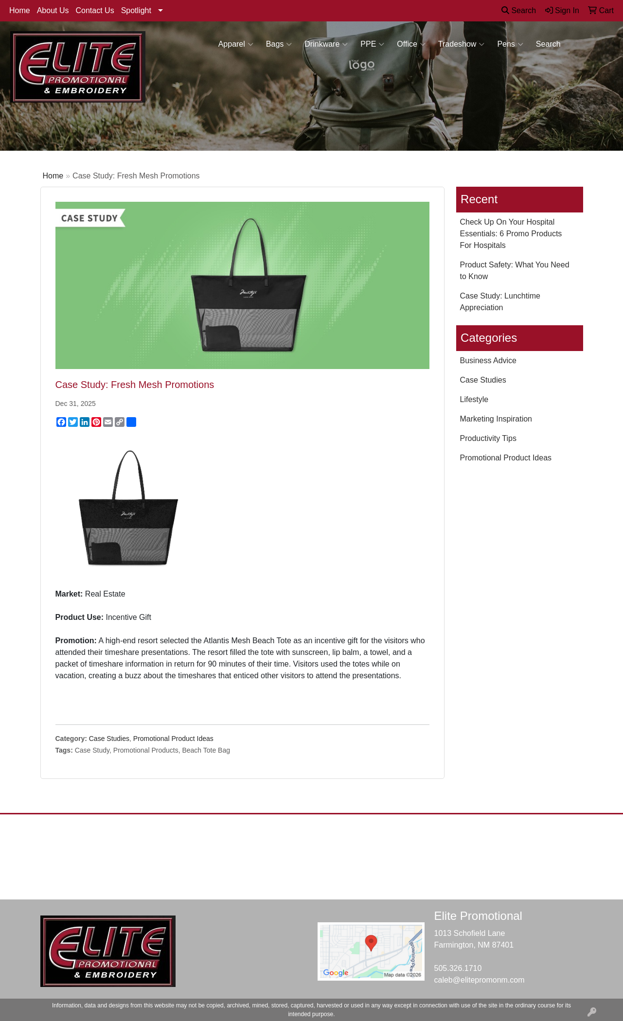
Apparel (235, 44)
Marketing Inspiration (496, 419)
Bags (279, 44)
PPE (372, 44)
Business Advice (488, 360)
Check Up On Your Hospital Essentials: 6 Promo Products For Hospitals (511, 233)
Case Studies (109, 738)
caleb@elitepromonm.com (479, 980)
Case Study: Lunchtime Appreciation (500, 302)
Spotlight (136, 10)
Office (411, 44)
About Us (53, 10)
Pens (510, 44)
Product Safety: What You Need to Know (515, 271)
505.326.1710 (458, 968)
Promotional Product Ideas (173, 738)
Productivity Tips (488, 438)
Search (518, 10)
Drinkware (326, 44)
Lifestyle (474, 399)
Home (19, 10)
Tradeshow (461, 44)
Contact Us (95, 10)
